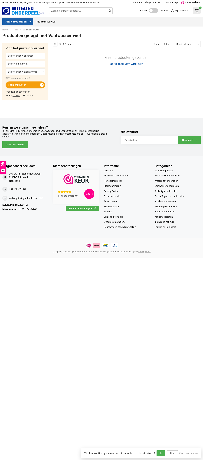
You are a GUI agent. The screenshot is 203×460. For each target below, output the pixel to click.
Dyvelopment (144, 251)
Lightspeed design (126, 251)
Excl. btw (164, 10)
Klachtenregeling (112, 185)
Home (5, 29)
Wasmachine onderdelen (167, 175)
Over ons (108, 170)
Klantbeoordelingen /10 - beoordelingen (167, 2)
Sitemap (108, 211)
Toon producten (26, 85)
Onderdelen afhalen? (114, 221)
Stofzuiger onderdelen (166, 191)
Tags (15, 29)
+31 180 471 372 (17, 189)
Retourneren (110, 201)
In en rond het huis (164, 221)
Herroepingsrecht (113, 180)
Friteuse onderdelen (165, 211)
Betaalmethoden (112, 196)
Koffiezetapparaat (164, 170)
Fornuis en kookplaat (165, 226)
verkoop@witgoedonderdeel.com (26, 198)
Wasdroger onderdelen (166, 180)
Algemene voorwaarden (116, 175)
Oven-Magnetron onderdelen (169, 196)
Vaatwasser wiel (31, 29)
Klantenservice (46, 21)
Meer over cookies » (188, 453)
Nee (172, 453)
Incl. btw (143, 10)
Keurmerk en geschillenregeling (120, 226)
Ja (161, 453)
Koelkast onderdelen (165, 201)
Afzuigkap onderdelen (166, 206)
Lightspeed (110, 251)
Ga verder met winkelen (127, 63)
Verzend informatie (113, 216)
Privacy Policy (111, 191)
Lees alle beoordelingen (81, 208)
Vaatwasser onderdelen (167, 185)
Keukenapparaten (164, 216)
